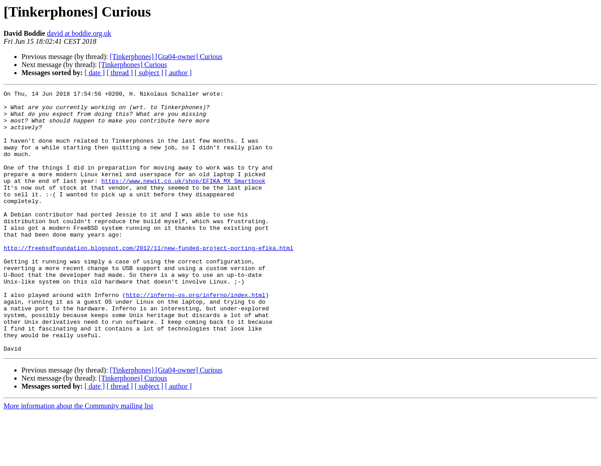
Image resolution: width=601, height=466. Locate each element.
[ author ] (178, 72)
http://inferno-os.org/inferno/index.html (195, 336)
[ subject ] (149, 72)
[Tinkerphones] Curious (132, 64)
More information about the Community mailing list (78, 458)
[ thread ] (120, 72)
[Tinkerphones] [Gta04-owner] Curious (166, 56)
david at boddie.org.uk (79, 33)
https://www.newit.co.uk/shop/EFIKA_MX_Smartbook (183, 199)
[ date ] (95, 72)
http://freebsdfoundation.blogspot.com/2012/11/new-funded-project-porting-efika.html (148, 280)
